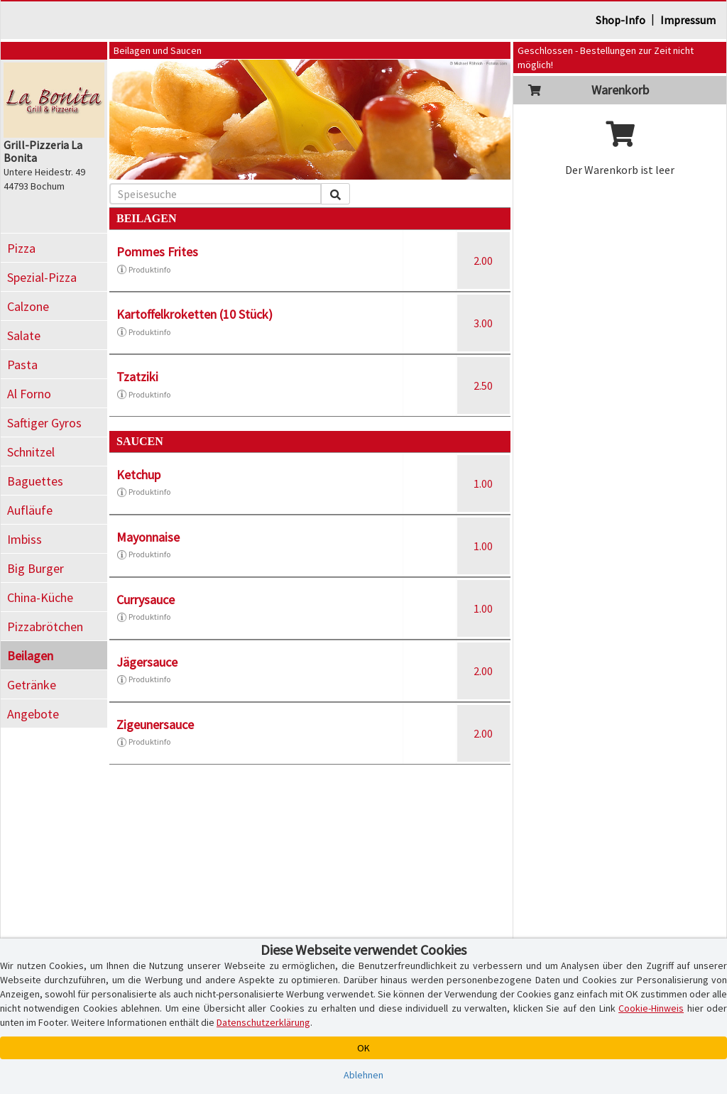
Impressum (688, 20)
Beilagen (30, 655)
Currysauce (145, 599)
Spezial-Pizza (42, 277)
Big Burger (35, 568)
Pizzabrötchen (45, 626)
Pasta (22, 364)
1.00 (483, 483)
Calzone (28, 306)
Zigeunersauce (155, 724)
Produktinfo (143, 269)
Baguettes (35, 481)
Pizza (21, 248)
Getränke (31, 685)
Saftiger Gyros (44, 423)
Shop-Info (620, 20)
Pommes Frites (157, 252)
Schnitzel (31, 452)
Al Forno (29, 393)
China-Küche (40, 597)
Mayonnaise (148, 537)
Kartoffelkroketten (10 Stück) (194, 314)
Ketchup (138, 474)
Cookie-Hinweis (651, 1008)
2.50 (483, 385)
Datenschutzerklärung (263, 1022)
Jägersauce (146, 662)
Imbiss (24, 539)
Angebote (33, 714)
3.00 (483, 323)
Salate (23, 335)
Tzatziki (137, 376)
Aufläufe (30, 510)
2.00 (483, 260)
